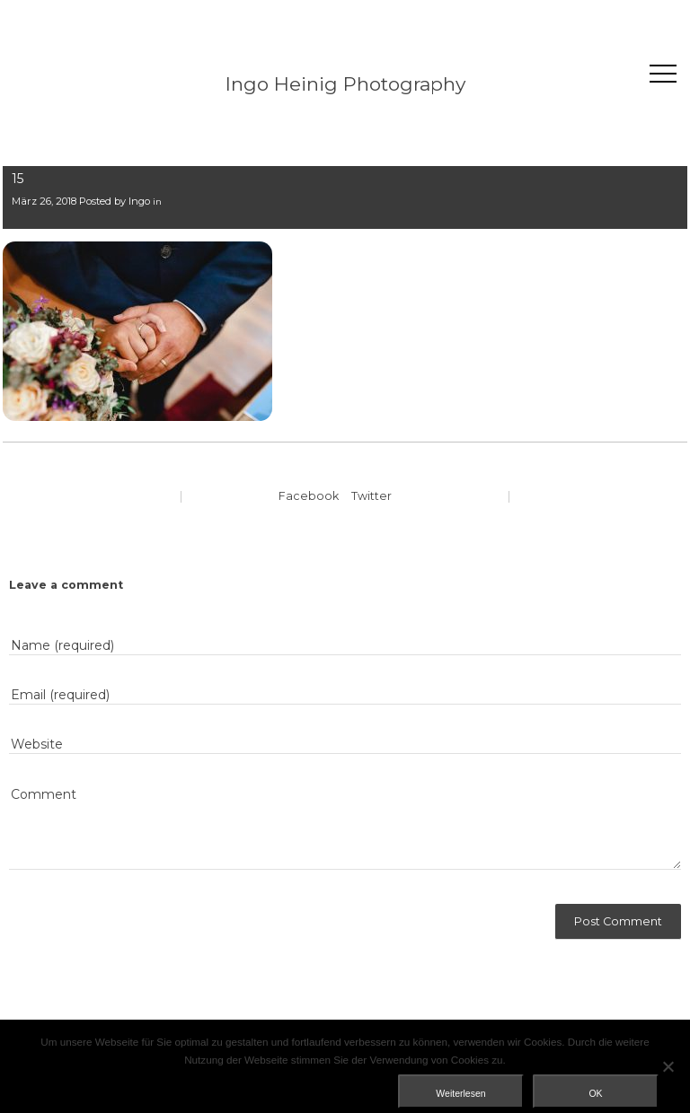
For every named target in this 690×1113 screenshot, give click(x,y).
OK (595, 1093)
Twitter (371, 496)
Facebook (309, 496)
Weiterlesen (460, 1093)
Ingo (139, 201)
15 (17, 179)
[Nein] (668, 1066)
